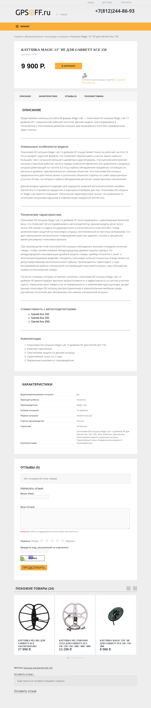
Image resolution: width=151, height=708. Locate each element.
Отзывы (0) (71, 96)
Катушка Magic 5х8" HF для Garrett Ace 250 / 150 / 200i (116, 647)
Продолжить (33, 571)
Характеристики (48, 96)
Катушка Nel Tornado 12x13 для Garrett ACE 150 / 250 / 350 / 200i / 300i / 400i (75, 647)
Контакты (126, 2)
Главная (18, 36)
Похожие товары (93, 96)
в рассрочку (88, 82)
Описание (25, 96)
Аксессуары (51, 36)
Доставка (107, 2)
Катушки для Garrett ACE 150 (38, 671)
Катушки (63, 36)
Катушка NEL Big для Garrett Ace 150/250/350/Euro (31, 647)
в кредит (120, 79)
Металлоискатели (34, 36)
